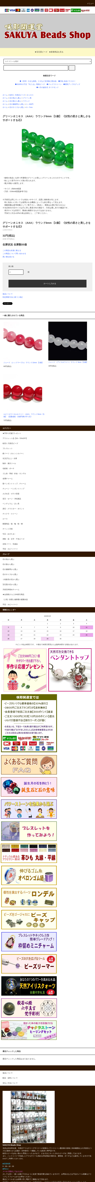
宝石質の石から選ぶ (10, 584)
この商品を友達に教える (12, 250)
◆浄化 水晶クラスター (67, 81)
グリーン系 (27, 98)
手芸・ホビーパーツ (10, 604)
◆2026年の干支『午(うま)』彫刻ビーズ (30, 84)
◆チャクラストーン (54, 84)
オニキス (30, 95)
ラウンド (26, 101)
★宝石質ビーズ (39, 52)
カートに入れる (47, 283)
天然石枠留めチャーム (11, 589)
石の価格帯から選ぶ (16, 104)
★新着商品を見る (56, 52)
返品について (8, 294)
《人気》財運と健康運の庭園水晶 (15, 599)
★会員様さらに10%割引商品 (13, 594)
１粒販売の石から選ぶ (11, 579)
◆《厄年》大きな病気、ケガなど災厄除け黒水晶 (38, 81)
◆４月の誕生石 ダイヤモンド (47, 87)
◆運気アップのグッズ (71, 84)
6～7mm (29, 107)
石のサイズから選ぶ (16, 107)
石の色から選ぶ (15, 98)
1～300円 (29, 104)
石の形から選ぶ (15, 101)
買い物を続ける (8, 257)
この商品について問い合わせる (14, 254)
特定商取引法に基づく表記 (13, 297)
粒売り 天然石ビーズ (17, 95)
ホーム (5, 95)
